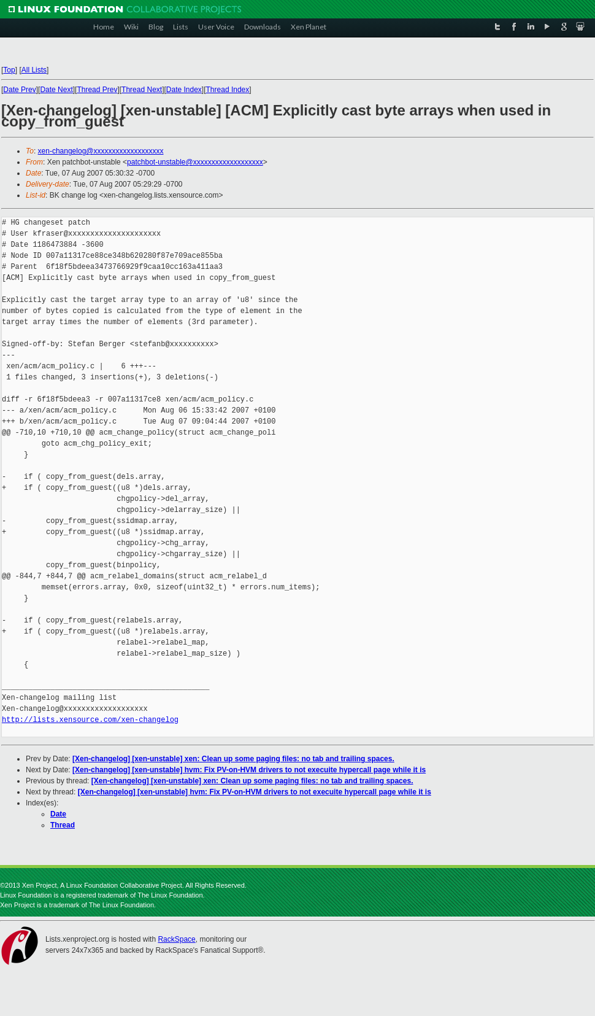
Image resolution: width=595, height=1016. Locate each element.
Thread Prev (97, 89)
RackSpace (176, 939)
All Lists (34, 70)
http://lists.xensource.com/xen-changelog (90, 720)
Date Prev (19, 89)
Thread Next (141, 89)
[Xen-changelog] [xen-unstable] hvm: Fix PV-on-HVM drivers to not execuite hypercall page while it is (249, 770)
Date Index (184, 89)
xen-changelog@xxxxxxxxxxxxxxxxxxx (101, 151)
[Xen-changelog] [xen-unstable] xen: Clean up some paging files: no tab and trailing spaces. (233, 758)
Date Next (56, 89)
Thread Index (228, 89)
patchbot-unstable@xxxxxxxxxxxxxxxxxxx (195, 162)
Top (9, 70)
